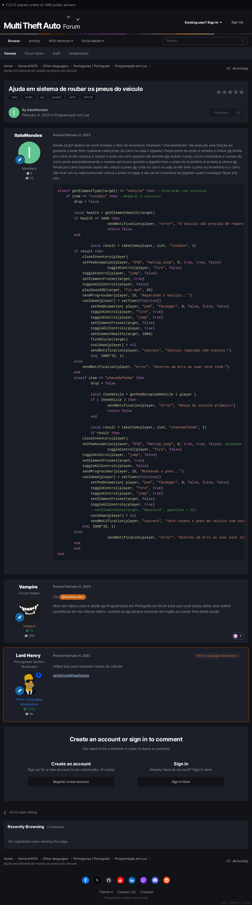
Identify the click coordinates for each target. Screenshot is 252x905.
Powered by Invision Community (126, 898)
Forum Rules (34, 53)
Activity (34, 41)
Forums (10, 53)
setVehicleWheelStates (71, 675)
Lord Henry (28, 655)
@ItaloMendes (73, 597)
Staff (56, 53)
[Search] (188, 40)
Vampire (28, 586)
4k (29, 714)
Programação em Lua (72, 115)
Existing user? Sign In (203, 22)
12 (29, 178)
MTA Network (61, 41)
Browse (14, 43)
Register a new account (71, 782)
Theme (106, 892)
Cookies (146, 892)
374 (29, 636)
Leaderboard (78, 53)
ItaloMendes (37, 110)
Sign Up (237, 22)
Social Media (93, 41)
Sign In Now (181, 782)
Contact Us (127, 892)
